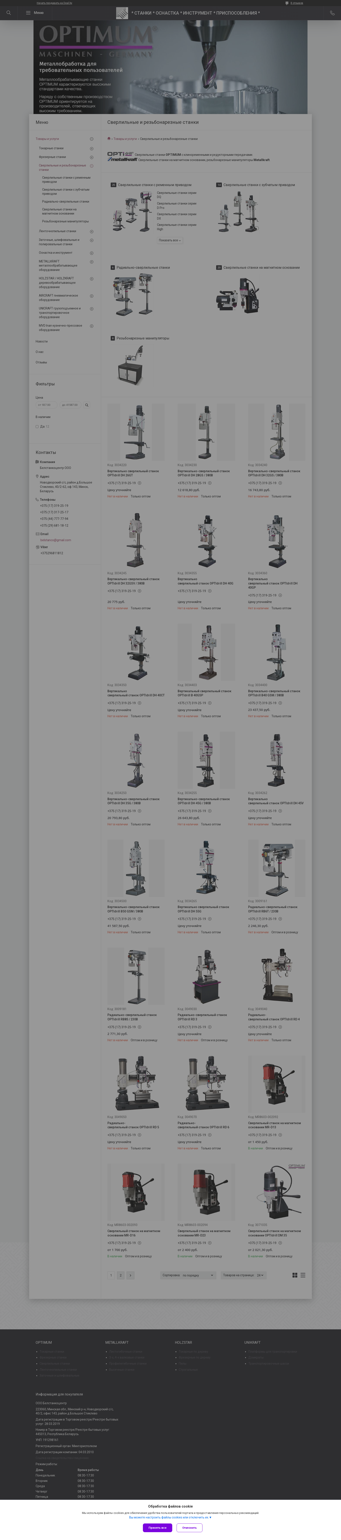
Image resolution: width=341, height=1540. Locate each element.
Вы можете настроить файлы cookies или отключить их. (169, 1517)
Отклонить (189, 1527)
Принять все (158, 1527)
